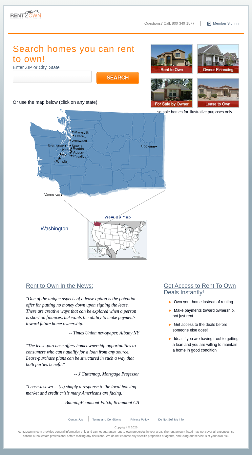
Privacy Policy (139, 420)
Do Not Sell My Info (171, 420)
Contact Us (75, 420)
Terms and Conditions (107, 420)
